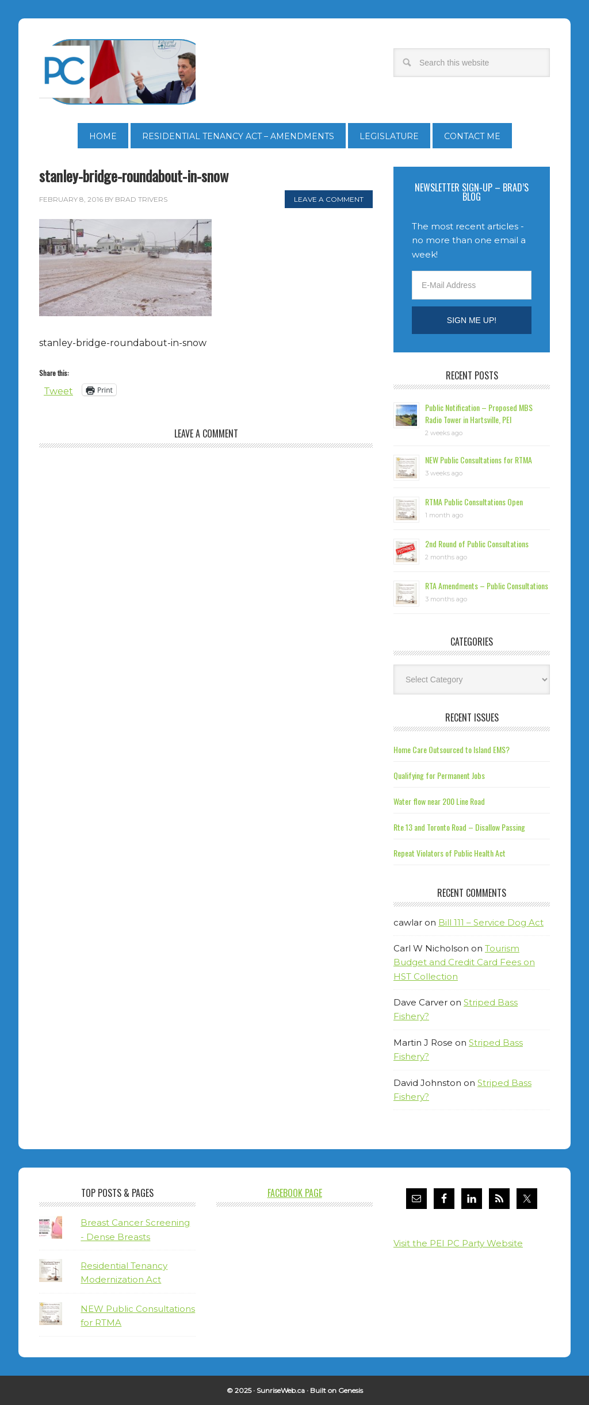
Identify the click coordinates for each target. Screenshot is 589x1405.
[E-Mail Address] (471, 285)
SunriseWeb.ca (281, 1390)
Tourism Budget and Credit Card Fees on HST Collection (464, 962)
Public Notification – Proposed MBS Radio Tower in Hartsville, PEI (479, 413)
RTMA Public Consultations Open (474, 502)
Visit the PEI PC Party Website (458, 1243)
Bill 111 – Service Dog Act (491, 922)
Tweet (58, 390)
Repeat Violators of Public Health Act (449, 853)
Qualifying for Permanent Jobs (439, 775)
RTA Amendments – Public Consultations (486, 585)
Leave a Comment (329, 199)
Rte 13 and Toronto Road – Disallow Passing (459, 827)
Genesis (350, 1390)
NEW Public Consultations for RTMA (478, 460)
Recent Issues (472, 717)
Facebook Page (294, 1193)
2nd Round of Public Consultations (477, 544)
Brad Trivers (117, 72)
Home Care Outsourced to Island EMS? (451, 749)
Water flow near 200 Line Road (439, 801)
